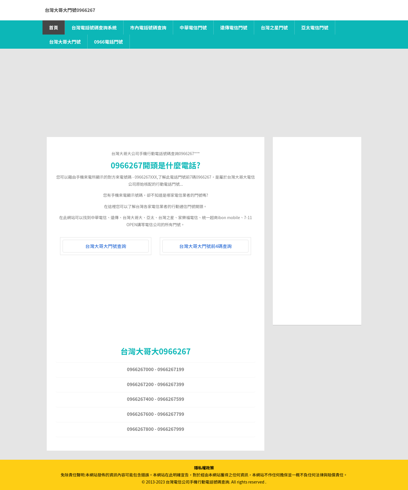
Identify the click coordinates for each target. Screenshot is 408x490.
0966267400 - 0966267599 (155, 398)
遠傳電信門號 (233, 27)
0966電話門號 (108, 41)
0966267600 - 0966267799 (155, 413)
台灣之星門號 (274, 27)
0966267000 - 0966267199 (155, 369)
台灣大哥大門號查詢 (105, 246)
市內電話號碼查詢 (148, 27)
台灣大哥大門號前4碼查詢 (205, 246)
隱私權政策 (204, 467)
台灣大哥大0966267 (155, 351)
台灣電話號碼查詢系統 (94, 27)
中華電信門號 (193, 27)
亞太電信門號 (314, 27)
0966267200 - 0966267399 (155, 384)
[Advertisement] (204, 97)
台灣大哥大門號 (65, 41)
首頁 (53, 27)
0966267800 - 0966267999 (155, 428)
